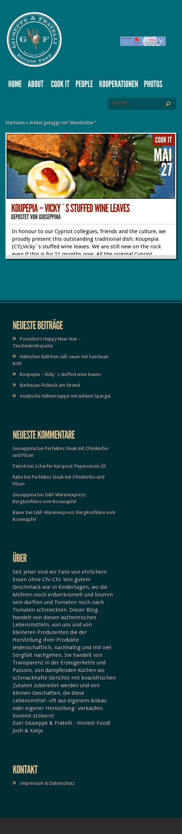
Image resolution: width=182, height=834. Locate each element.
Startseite (15, 122)
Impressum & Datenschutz (47, 783)
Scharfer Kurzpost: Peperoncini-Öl (70, 466)
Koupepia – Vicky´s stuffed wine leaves (60, 374)
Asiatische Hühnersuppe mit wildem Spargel (65, 396)
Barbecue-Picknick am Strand (50, 385)
